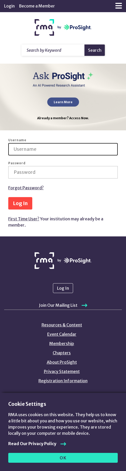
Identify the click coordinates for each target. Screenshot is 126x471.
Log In (20, 203)
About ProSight (62, 362)
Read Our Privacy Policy (32, 443)
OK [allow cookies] (63, 457)
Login (9, 6)
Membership (61, 343)
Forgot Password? (26, 187)
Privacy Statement (62, 371)
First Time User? (23, 218)
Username (17, 140)
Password (17, 163)
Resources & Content (62, 324)
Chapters (62, 352)
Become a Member (37, 6)
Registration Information (63, 380)
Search (94, 50)
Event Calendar (61, 334)
